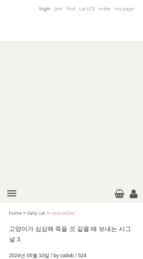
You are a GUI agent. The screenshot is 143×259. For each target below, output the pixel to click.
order (104, 9)
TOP (131, 225)
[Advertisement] (71, 112)
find (70, 9)
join (58, 9)
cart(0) (87, 9)
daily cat (36, 213)
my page (124, 9)
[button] (134, 194)
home (15, 213)
